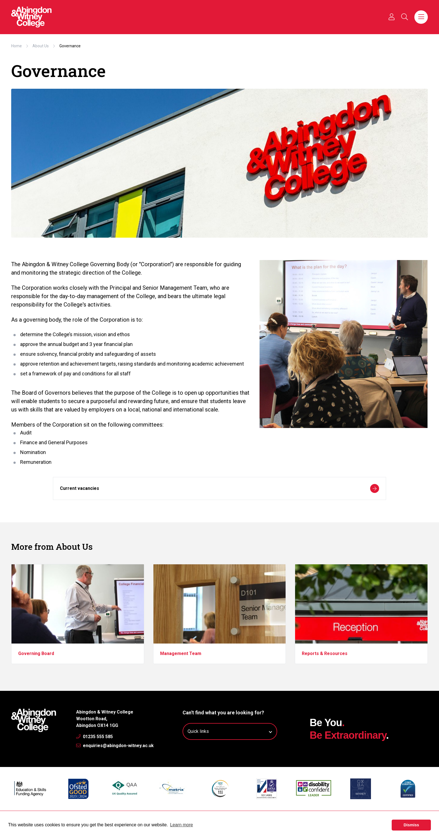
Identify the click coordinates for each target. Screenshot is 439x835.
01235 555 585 (94, 736)
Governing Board (36, 653)
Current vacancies (219, 488)
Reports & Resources (324, 653)
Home (16, 46)
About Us (40, 46)
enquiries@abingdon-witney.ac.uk (115, 745)
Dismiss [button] (411, 825)
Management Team (180, 653)
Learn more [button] (181, 824)
